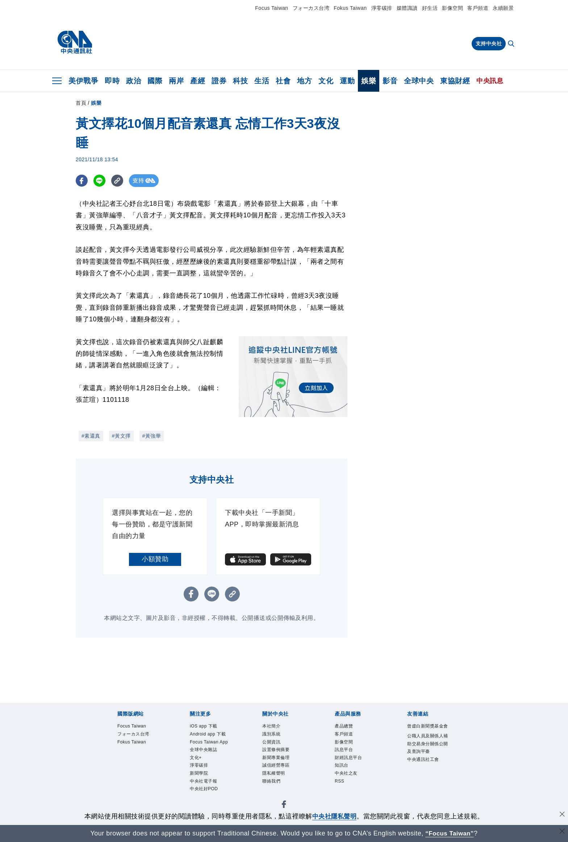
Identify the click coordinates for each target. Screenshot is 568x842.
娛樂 (368, 81)
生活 (261, 81)
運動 (347, 81)
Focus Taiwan (271, 8)
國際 (154, 81)
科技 (240, 81)
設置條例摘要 (275, 749)
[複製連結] (119, 180)
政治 (133, 81)
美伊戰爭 (83, 81)
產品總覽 (344, 726)
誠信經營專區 (275, 765)
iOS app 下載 (203, 726)
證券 (219, 81)
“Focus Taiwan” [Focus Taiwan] (450, 833)
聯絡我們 (271, 781)
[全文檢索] (512, 44)
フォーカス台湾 (311, 8)
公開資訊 (271, 742)
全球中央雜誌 (203, 749)
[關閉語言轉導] (561, 832)
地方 (304, 81)
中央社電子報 (203, 781)
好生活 (430, 8)
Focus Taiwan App (209, 742)
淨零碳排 (381, 8)
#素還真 (91, 436)
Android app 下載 (208, 734)
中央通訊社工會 (423, 759)
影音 (390, 81)
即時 (112, 81)
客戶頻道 (477, 8)
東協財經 (455, 81)
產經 (197, 81)
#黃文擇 (121, 436)
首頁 (81, 103)
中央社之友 (346, 773)
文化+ (196, 757)
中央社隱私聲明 (334, 816)
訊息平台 (344, 749)
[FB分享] (82, 180)
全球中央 (419, 81)
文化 (325, 81)
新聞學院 (199, 773)
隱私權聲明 (273, 773)
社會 (283, 81)
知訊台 (341, 765)
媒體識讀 (407, 8)
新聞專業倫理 (275, 757)
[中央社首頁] (75, 42)
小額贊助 (155, 559)
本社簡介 (271, 726)
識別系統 (271, 734)
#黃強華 (151, 436)
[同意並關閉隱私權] (561, 815)
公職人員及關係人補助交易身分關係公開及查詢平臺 (427, 743)
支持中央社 (489, 43)
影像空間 (452, 8)
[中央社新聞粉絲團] (284, 805)
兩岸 (176, 81)
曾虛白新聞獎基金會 (427, 726)
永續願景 (503, 8)
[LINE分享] (100, 180)
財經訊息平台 (348, 757)
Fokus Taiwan (350, 8)
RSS (339, 781)
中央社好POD (204, 788)
